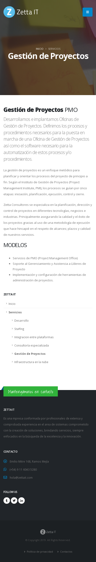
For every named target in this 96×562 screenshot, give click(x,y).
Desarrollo (21, 320)
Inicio (39, 48)
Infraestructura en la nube (31, 362)
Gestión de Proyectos (30, 353)
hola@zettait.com (21, 477)
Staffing (19, 329)
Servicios (15, 312)
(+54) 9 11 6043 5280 (23, 469)
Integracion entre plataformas (34, 337)
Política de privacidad (39, 551)
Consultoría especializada (31, 345)
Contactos (65, 551)
